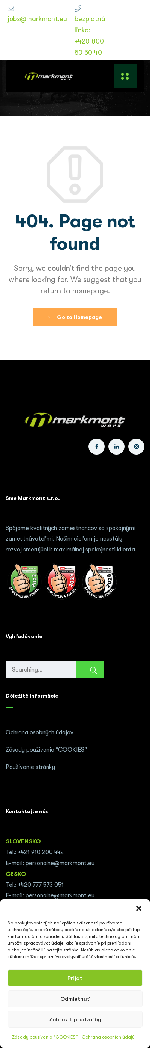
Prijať (75, 978)
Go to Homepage (75, 317)
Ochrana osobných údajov (40, 732)
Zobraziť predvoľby (75, 1019)
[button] (138, 908)
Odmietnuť (75, 998)
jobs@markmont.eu (37, 19)
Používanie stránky (30, 767)
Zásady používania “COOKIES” (45, 1037)
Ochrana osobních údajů (108, 1037)
